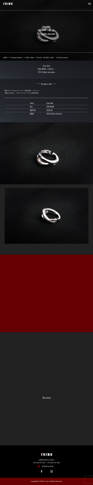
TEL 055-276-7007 (39, 463)
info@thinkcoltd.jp (48, 466)
